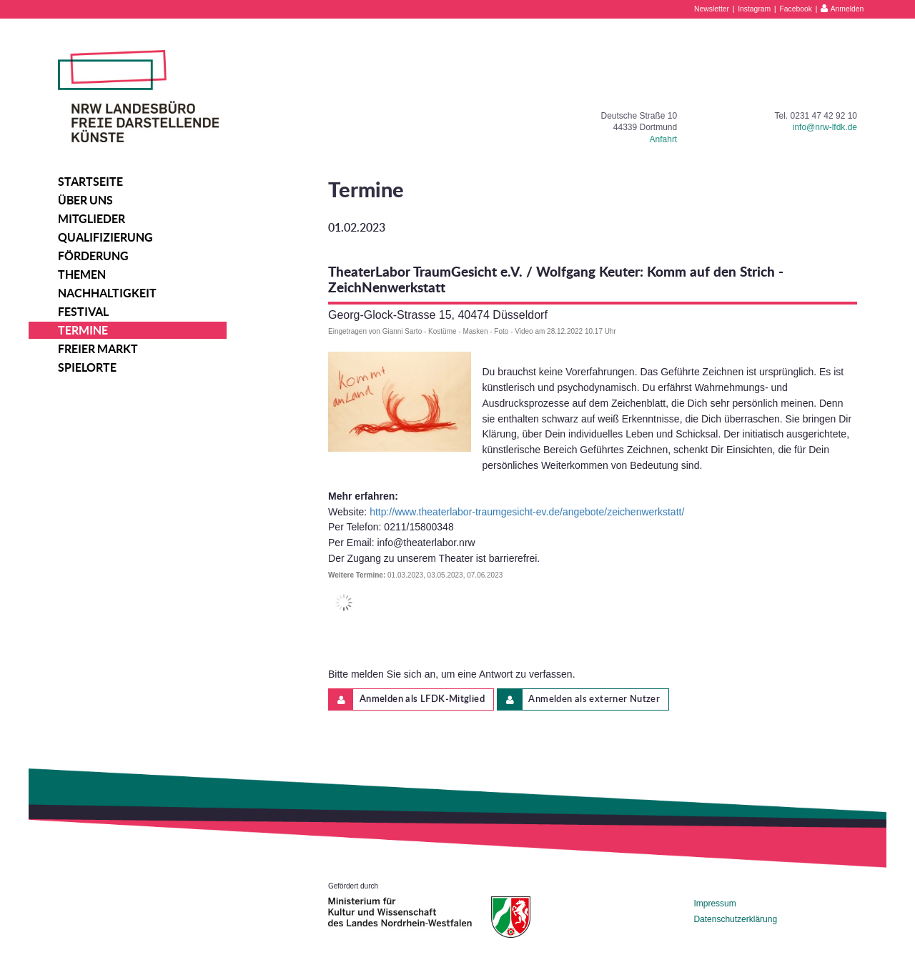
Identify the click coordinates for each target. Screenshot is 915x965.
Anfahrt (664, 139)
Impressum (714, 904)
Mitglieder (91, 218)
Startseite (90, 181)
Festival (83, 311)
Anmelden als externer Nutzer (579, 699)
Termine (83, 330)
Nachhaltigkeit (107, 293)
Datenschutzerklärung (735, 919)
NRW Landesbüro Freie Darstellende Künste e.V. (138, 96)
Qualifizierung (105, 237)
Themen (82, 274)
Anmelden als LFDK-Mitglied (407, 699)
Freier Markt (98, 348)
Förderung (93, 255)
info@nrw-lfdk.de (825, 127)
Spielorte (87, 367)
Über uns (85, 200)
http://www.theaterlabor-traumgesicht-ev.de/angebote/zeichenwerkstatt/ (527, 512)
